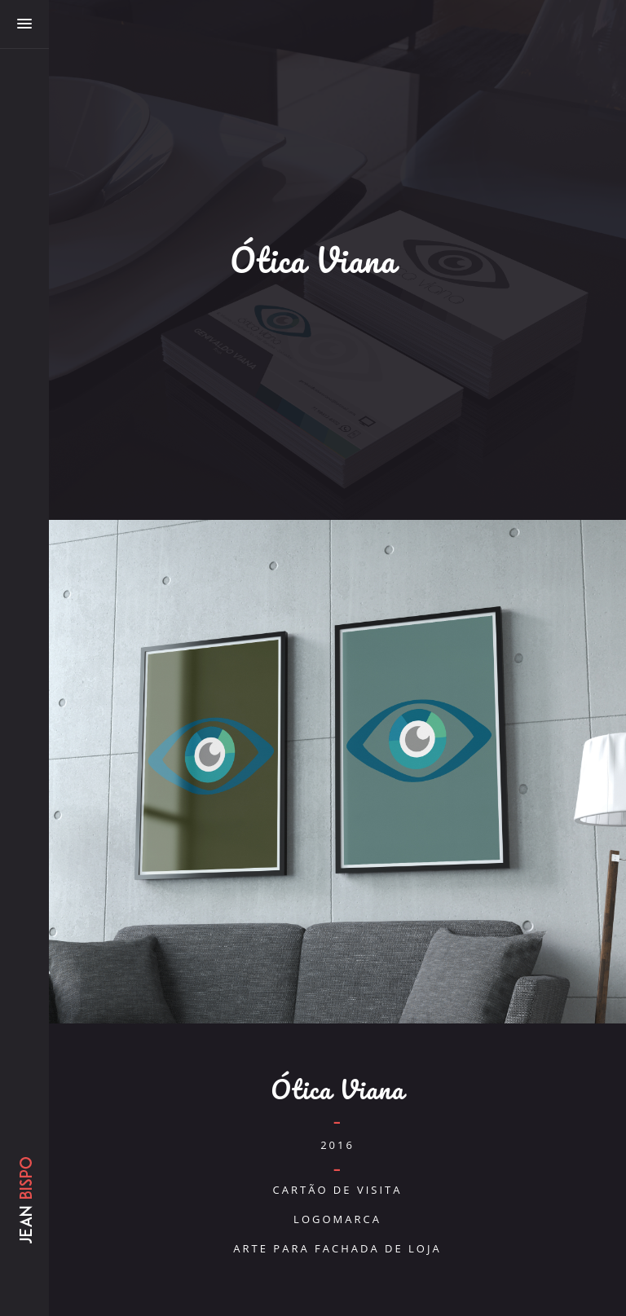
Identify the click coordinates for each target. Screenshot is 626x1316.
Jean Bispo (24, 1226)
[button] (24, 24)
